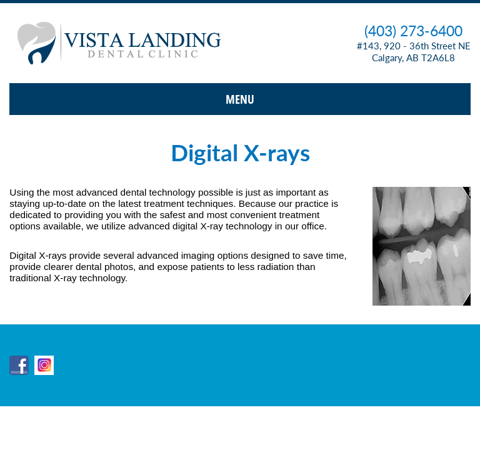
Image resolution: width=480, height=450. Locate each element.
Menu (240, 99)
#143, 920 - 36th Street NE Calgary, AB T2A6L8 (414, 51)
